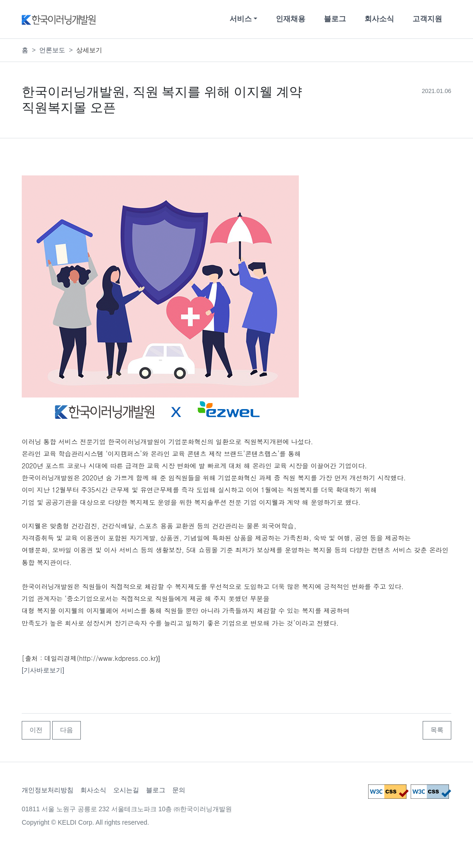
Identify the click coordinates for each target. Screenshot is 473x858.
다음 (66, 730)
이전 (36, 730)
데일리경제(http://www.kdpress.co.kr (100, 658)
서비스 (241, 19)
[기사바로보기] (43, 670)
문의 (178, 790)
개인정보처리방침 (47, 790)
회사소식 (379, 19)
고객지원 (427, 19)
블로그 (335, 19)
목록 (437, 730)
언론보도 (52, 50)
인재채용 (290, 19)
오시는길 (126, 790)
